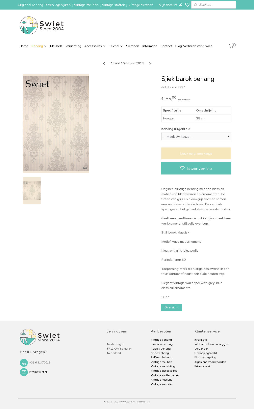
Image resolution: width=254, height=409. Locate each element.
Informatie (149, 46)
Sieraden (132, 46)
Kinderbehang (160, 353)
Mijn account (171, 4)
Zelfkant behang (161, 357)
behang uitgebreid (175, 129)
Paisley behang (161, 348)
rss (148, 401)
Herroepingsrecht (205, 353)
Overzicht (172, 307)
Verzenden (201, 348)
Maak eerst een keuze (196, 153)
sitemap (141, 401)
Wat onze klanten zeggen (211, 344)
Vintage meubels (86, 5)
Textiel (116, 46)
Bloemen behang (162, 344)
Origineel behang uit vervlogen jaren (44, 5)
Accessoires (95, 46)
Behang (39, 46)
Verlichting (73, 46)
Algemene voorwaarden (210, 362)
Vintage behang (161, 339)
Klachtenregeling (205, 357)
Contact (166, 46)
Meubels (56, 46)
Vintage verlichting (163, 366)
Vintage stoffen (113, 5)
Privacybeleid (203, 366)
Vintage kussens (161, 379)
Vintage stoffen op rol (165, 375)
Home (23, 46)
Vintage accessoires (164, 370)
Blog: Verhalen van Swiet (193, 46)
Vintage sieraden (140, 5)
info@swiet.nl (38, 372)
